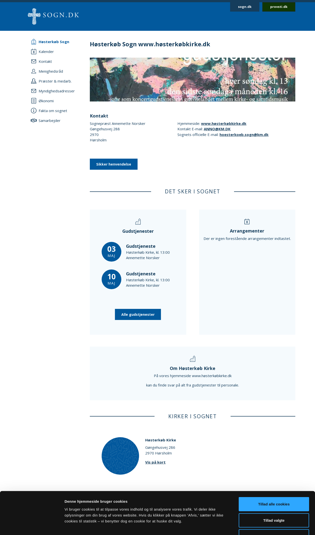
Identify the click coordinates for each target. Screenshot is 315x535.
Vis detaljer (256, 525)
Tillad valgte (273, 487)
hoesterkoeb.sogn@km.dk (244, 134)
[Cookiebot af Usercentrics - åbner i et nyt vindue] (31, 525)
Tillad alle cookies (274, 470)
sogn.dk (245, 6)
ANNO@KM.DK (217, 128)
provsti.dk (278, 6)
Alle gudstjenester (138, 314)
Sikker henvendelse (113, 164)
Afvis (274, 503)
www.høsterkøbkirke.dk (223, 123)
